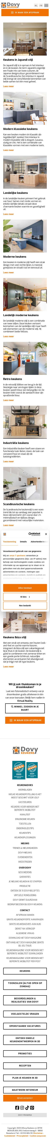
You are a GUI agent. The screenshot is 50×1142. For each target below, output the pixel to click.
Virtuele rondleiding (25, 895)
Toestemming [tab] (9, 541)
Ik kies (25, 596)
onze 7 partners (17, 555)
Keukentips (25, 833)
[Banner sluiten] (46, 534)
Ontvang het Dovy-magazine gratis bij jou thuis (25, 944)
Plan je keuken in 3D (25, 1077)
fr (41, 5)
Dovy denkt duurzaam (25, 899)
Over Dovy (25, 867)
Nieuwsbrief (25, 1098)
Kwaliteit (25, 814)
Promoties (25, 1053)
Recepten (25, 1065)
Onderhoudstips (25, 828)
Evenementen (25, 857)
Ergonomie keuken (25, 819)
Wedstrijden (25, 861)
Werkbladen (25, 789)
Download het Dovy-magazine (25, 937)
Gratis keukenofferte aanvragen (25, 919)
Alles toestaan (25, 588)
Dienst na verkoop (25, 928)
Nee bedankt (25, 605)
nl (36, 5)
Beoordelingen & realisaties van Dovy (25, 1000)
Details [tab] (23, 541)
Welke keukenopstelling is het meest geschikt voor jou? (25, 796)
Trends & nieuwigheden (25, 848)
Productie (25, 886)
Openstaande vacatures (25, 1026)
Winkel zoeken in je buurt (25, 708)
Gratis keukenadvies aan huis (25, 924)
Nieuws (25, 843)
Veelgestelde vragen (25, 1014)
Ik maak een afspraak (24, 12)
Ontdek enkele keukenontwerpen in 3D (25, 1040)
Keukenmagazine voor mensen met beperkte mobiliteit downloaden (25, 952)
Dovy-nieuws (25, 852)
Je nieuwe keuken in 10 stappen (25, 881)
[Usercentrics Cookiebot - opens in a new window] (29, 534)
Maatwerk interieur (25, 1090)
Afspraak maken (25, 915)
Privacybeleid (22, 1136)
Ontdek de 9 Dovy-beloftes (25, 890)
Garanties (25, 876)
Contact (25, 910)
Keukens (25, 971)
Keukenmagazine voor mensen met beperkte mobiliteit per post (25, 960)
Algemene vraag (25, 933)
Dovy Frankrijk (25, 1115)
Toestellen (25, 823)
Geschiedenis (25, 872)
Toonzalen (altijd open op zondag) (25, 985)
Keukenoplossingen (25, 837)
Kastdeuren (25, 802)
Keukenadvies (25, 785)
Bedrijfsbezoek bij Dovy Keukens (25, 904)
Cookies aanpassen (38, 1136)
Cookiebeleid (9, 1136)
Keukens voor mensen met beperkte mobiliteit (25, 808)
